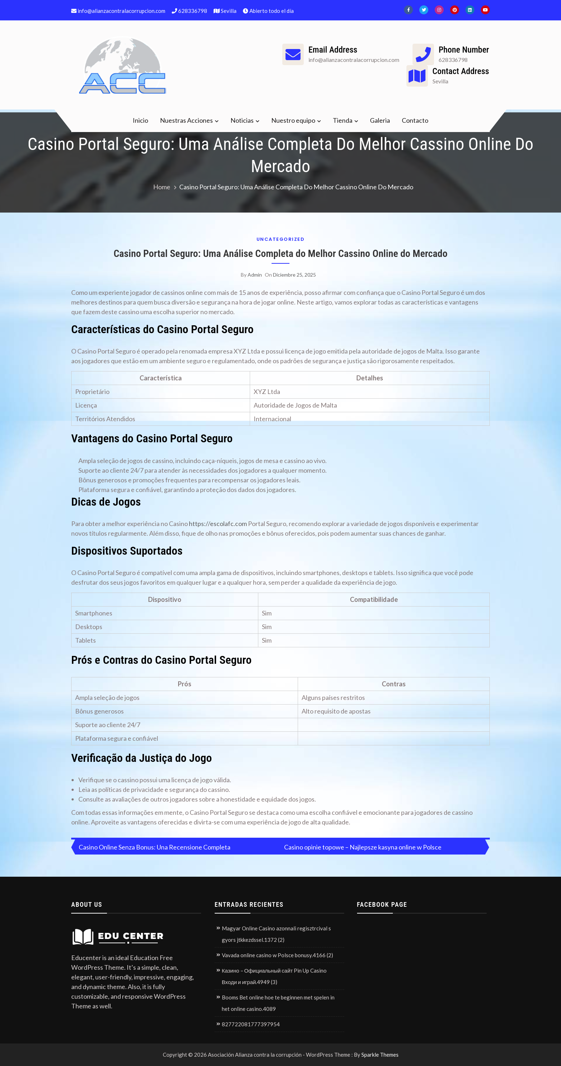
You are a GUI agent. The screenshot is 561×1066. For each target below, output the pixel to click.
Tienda (342, 120)
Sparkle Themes (380, 1054)
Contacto (415, 120)
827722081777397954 (251, 1024)
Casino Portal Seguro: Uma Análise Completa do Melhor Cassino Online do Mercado (280, 253)
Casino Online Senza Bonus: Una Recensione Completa (154, 847)
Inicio (140, 120)
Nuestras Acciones (186, 120)
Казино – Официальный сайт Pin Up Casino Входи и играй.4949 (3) (274, 976)
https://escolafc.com (218, 523)
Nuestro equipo (293, 120)
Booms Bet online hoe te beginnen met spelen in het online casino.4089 (278, 1003)
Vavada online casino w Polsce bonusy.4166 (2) (277, 955)
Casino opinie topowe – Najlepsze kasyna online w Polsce (363, 847)
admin (255, 275)
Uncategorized (281, 239)
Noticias (242, 120)
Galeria (380, 120)
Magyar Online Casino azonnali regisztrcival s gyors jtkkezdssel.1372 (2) (276, 934)
